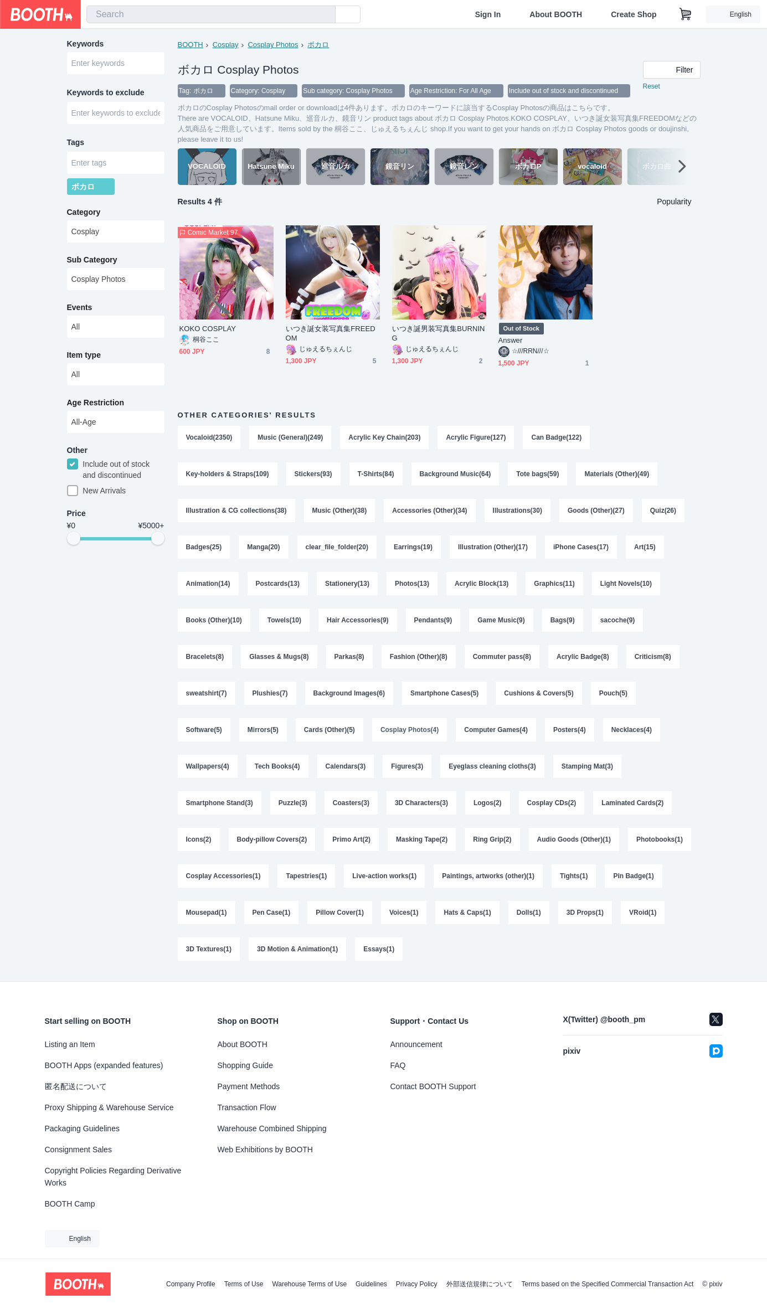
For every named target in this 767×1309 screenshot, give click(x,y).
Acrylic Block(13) (481, 583)
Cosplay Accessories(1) (223, 876)
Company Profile (190, 1284)
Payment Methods (249, 1086)
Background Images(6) (349, 693)
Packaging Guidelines (82, 1128)
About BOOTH (555, 14)
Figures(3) (407, 766)
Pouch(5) (613, 693)
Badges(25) (204, 547)
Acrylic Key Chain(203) (384, 437)
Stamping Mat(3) (587, 766)
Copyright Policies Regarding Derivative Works (113, 1176)
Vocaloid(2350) (209, 437)
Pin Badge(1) (633, 876)
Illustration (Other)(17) (493, 547)
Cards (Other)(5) (329, 730)
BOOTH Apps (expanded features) (104, 1065)
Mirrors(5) (263, 730)
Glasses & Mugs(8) (278, 657)
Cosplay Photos (273, 44)
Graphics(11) (554, 583)
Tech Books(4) (277, 766)
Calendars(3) (346, 766)
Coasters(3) (351, 803)
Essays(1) (378, 949)
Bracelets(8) (205, 657)
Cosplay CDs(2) (551, 803)
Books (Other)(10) (214, 620)
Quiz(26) (663, 510)
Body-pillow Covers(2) (272, 839)
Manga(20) (263, 547)
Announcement (416, 1044)
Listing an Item (70, 1044)
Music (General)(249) (290, 437)
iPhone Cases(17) (581, 547)
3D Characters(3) (421, 803)
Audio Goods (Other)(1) (574, 839)
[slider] (73, 538)
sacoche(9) (617, 620)
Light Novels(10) (626, 583)
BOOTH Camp (70, 1203)
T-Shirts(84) (376, 474)
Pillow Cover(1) (340, 912)
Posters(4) (569, 730)
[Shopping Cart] (685, 14)
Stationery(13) (347, 583)
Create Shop (633, 14)
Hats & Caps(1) (467, 912)
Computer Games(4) (496, 730)
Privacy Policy (416, 1284)
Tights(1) (574, 876)
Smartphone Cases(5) (444, 693)
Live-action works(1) (384, 876)
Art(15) (645, 547)
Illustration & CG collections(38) (236, 510)
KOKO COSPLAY (207, 328)
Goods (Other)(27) (596, 510)
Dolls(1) (529, 912)
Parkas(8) (349, 657)
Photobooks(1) (659, 839)
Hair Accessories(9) (358, 620)
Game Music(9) (500, 620)
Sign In (488, 14)
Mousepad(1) (206, 912)
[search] (324, 15)
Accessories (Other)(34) (429, 510)
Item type (84, 355)
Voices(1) (403, 912)
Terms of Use (244, 1284)
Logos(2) (487, 803)
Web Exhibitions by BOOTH (265, 1149)
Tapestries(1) (306, 876)
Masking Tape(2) (421, 839)
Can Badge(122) (556, 437)
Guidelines (371, 1284)
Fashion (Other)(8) (418, 657)
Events (79, 307)
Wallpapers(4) (207, 766)
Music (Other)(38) (339, 510)
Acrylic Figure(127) (476, 437)
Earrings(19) (413, 547)
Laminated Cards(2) (632, 803)
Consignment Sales (78, 1149)
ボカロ (318, 44)
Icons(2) (199, 839)
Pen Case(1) (272, 912)
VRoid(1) (642, 912)
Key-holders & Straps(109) (227, 474)
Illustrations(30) (517, 510)
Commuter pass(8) (502, 657)
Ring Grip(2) (492, 839)
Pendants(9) (433, 620)
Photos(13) (412, 583)
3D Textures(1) (208, 949)
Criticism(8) (653, 657)
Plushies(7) (270, 693)
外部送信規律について (479, 1284)
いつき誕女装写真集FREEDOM (330, 333)
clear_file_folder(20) (337, 547)
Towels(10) (284, 620)
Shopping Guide (245, 1065)
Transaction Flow (247, 1107)
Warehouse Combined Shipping (272, 1128)
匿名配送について (76, 1086)
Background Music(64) (455, 474)
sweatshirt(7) (206, 693)
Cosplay (226, 44)
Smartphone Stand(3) (219, 803)
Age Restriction (95, 402)
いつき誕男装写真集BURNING (438, 333)
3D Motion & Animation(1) (297, 949)
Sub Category (92, 260)
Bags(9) (562, 620)
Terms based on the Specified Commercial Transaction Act (608, 1284)
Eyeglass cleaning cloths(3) (492, 766)
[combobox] (211, 14)
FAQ (398, 1065)
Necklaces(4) (631, 730)
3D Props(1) (585, 912)
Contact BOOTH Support (433, 1086)
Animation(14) (208, 583)
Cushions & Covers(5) (538, 693)
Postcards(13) (278, 583)
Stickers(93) (313, 474)
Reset (651, 86)
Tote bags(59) (537, 474)
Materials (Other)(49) (616, 474)
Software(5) (204, 730)
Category (84, 212)
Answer (510, 340)
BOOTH (190, 44)
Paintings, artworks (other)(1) (488, 876)
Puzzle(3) (293, 803)
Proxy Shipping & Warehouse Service (109, 1107)
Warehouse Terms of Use (309, 1284)
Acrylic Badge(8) (583, 657)
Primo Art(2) (351, 839)
